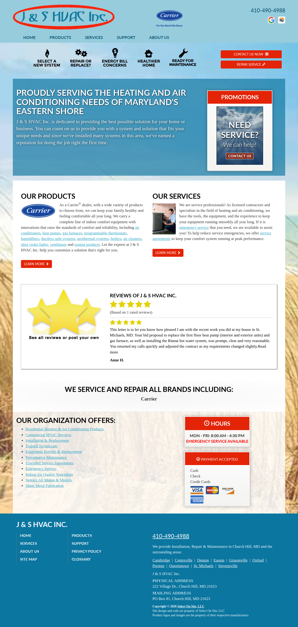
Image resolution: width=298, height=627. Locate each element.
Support (126, 37)
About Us (159, 37)
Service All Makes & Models (49, 480)
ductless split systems (58, 238)
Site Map (28, 559)
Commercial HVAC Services (48, 435)
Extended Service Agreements (49, 463)
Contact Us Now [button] (251, 54)
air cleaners (132, 238)
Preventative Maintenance (46, 457)
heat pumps (52, 233)
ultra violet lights (34, 244)
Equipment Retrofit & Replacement (54, 451)
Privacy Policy (86, 551)
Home (29, 37)
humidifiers (30, 238)
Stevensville (227, 566)
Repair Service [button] (251, 64)
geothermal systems (93, 238)
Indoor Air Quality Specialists (49, 474)
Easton (218, 560)
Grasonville (238, 560)
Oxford (258, 560)
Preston (158, 566)
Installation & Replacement (47, 440)
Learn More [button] (36, 264)
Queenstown (179, 566)
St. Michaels (203, 566)
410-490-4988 (170, 536)
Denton (203, 560)
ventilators (58, 244)
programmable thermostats (105, 233)
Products (60, 37)
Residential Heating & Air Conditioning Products (65, 429)
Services (94, 37)
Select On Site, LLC (190, 606)
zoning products (87, 244)
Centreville (184, 560)
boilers (116, 238)
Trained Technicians (42, 446)
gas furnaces (72, 233)
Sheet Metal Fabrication (45, 485)
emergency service (194, 227)
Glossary (81, 559)
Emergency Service (41, 468)
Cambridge (161, 560)
